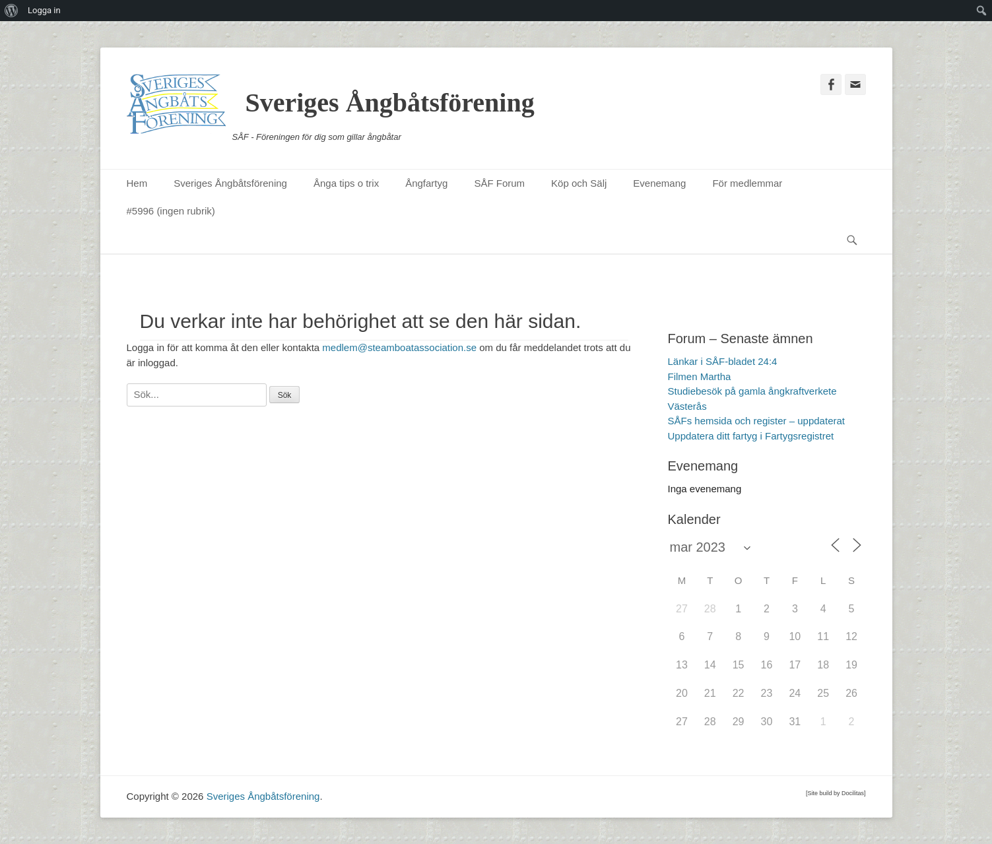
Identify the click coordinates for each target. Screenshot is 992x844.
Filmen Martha (699, 376)
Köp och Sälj (579, 183)
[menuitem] (11, 10)
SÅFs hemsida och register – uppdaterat (756, 420)
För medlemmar (747, 183)
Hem (137, 183)
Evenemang (659, 183)
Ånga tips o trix (346, 183)
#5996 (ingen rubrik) (171, 210)
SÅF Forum (499, 183)
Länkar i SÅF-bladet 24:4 (722, 361)
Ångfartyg (426, 183)
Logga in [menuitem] (44, 10)
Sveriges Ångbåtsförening (390, 102)
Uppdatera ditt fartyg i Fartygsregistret (751, 435)
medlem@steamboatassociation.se (399, 347)
